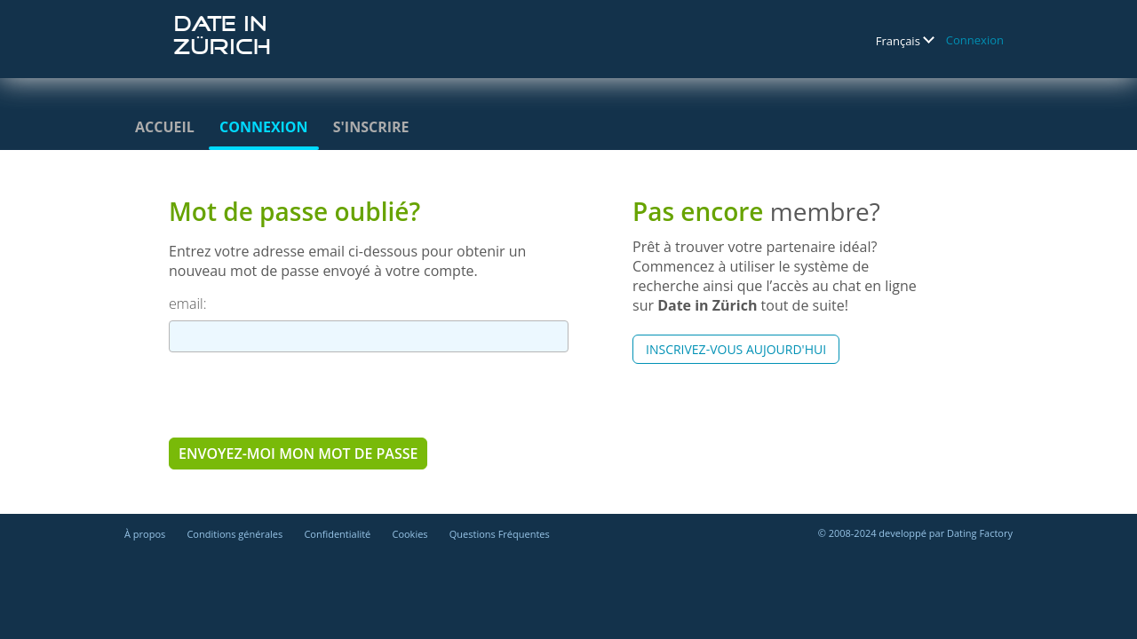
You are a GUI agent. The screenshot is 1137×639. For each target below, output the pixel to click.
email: (187, 303)
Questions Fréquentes (499, 533)
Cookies (409, 533)
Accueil (165, 127)
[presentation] (304, 394)
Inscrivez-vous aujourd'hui (736, 349)
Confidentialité (337, 533)
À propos (144, 533)
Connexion (975, 40)
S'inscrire (371, 127)
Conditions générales (234, 533)
